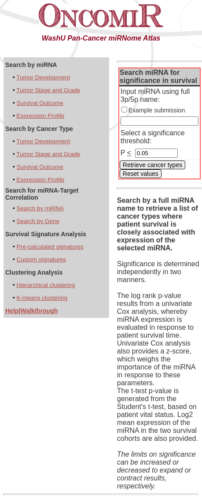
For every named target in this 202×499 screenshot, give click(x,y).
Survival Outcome (39, 103)
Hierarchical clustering (45, 285)
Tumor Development (43, 77)
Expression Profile (40, 115)
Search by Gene (37, 221)
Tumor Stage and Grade (48, 90)
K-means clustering (41, 297)
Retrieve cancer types (152, 164)
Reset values (140, 173)
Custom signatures (41, 259)
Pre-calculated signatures (49, 246)
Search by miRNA (39, 208)
